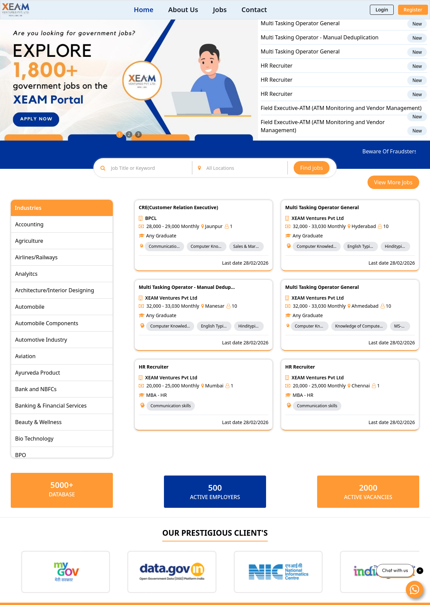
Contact (254, 9)
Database (62, 494)
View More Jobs (393, 182)
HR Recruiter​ (277, 71)
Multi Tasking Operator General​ (300, 29)
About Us (183, 9)
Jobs (220, 9)
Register (413, 9)
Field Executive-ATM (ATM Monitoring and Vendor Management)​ (341, 113)
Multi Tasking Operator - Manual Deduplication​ (320, 43)
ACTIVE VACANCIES (368, 497)
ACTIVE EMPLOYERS (215, 497)
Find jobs (311, 168)
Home (143, 9)
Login (382, 9)
